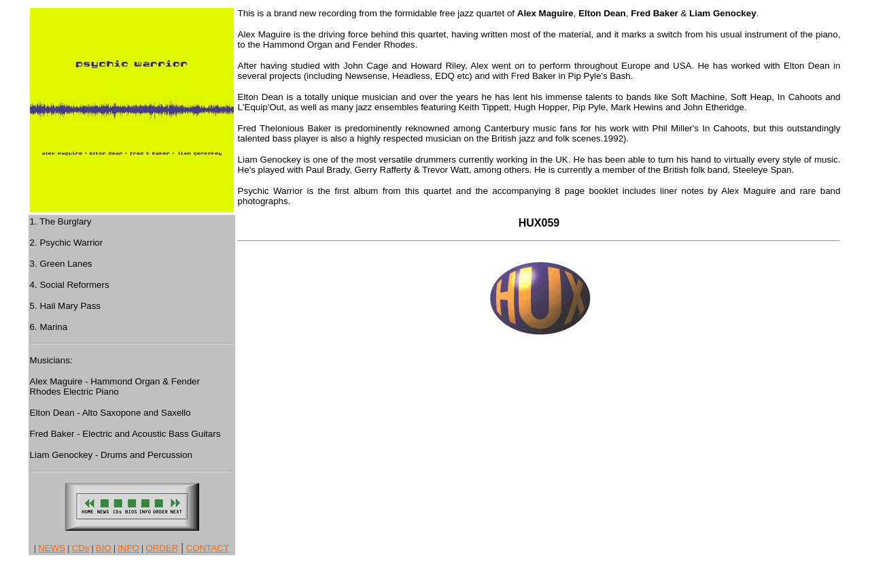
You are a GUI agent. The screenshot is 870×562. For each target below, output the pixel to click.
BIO (103, 548)
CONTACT (207, 548)
